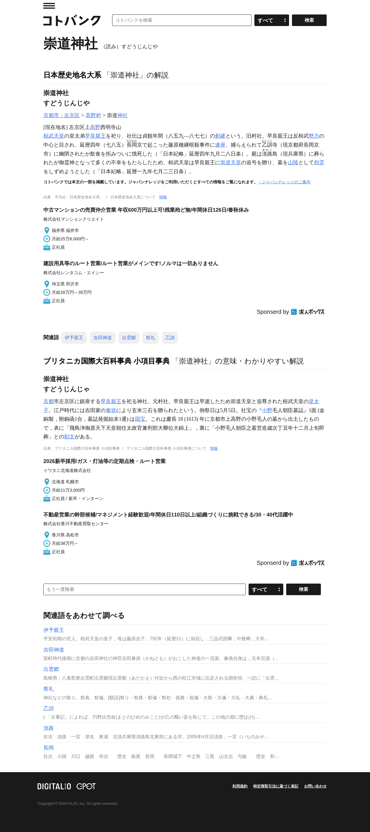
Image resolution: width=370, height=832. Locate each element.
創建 (220, 136)
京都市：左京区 (61, 115)
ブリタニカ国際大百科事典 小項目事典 (106, 361)
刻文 (69, 437)
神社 (122, 115)
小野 (267, 410)
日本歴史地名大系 (72, 75)
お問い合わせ (315, 786)
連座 (220, 145)
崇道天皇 (230, 162)
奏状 (111, 410)
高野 (95, 127)
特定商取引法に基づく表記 (275, 786)
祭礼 (150, 337)
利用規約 (239, 786)
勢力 (314, 136)
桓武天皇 (53, 136)
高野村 (93, 115)
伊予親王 (74, 337)
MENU (49, 6)
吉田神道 (102, 337)
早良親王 (95, 136)
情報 (163, 197)
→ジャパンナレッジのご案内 (284, 182)
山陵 (293, 162)
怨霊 (319, 162)
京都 (48, 401)
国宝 (140, 419)
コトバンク (72, 20)
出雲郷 (129, 337)
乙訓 (170, 337)
